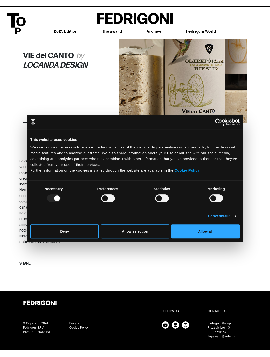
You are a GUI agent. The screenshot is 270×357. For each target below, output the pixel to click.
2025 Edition (65, 31)
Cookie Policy (187, 170)
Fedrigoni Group (219, 323)
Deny (64, 231)
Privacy (74, 323)
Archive (154, 31)
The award (112, 31)
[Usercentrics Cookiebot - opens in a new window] (219, 122)
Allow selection (135, 231)
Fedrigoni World (201, 31)
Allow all (205, 231)
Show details (219, 216)
